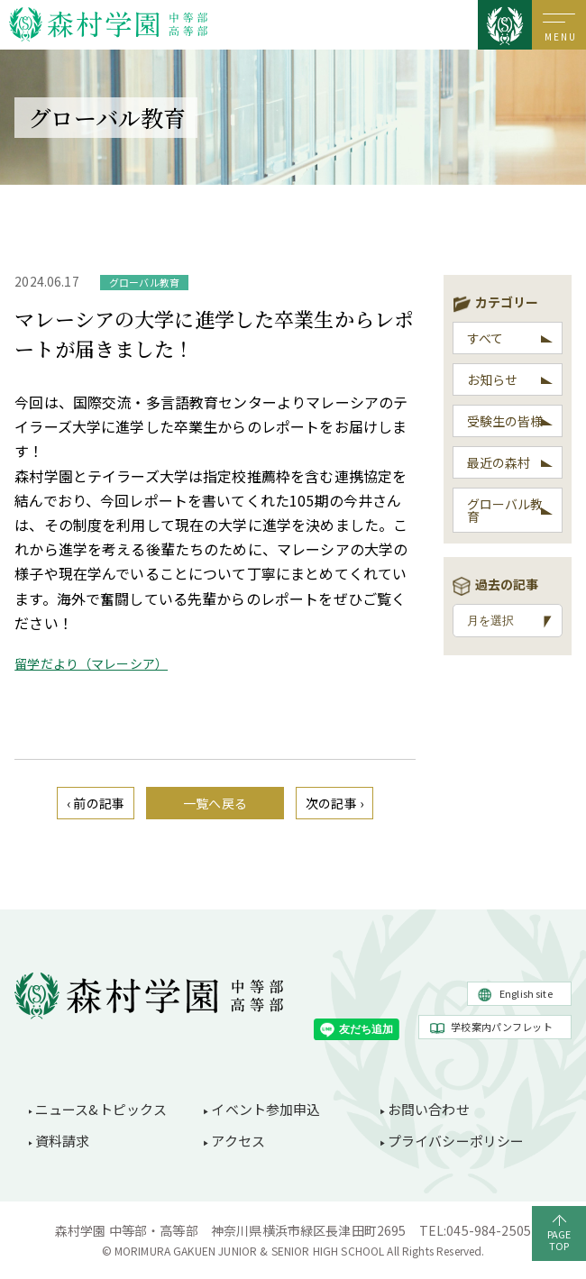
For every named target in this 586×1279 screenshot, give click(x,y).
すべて (485, 338)
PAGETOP (559, 1240)
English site (526, 993)
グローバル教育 (505, 510)
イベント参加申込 (265, 1109)
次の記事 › (334, 803)
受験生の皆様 (505, 421)
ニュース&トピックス (101, 1109)
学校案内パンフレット (502, 1026)
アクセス (238, 1140)
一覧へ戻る (215, 803)
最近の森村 (499, 462)
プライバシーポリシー (456, 1140)
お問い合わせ (429, 1109)
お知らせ (492, 379)
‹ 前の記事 (95, 803)
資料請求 (62, 1140)
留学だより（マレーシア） (91, 663)
